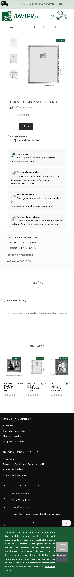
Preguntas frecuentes (14, 442)
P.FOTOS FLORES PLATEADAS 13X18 (33, 387)
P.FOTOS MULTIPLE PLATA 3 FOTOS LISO (9, 387)
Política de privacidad (14, 475)
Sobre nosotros (11, 426)
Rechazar (62, 549)
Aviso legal (8, 459)
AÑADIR (26, 126)
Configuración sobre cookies (62, 557)
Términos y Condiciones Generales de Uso (24, 465)
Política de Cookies (13, 470)
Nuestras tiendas (12, 436)
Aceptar (62, 544)
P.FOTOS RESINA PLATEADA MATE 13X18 (56, 387)
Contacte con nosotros (14, 431)
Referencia (13, 261)
